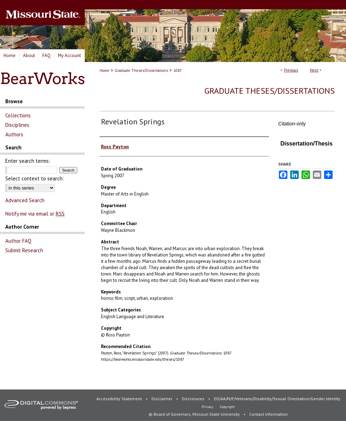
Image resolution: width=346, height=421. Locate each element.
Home (104, 70)
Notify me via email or (35, 213)
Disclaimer (162, 398)
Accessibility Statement (119, 398)
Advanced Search (24, 200)
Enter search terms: (27, 160)
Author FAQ (18, 240)
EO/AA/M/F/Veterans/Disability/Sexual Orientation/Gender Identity (277, 398)
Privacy (208, 406)
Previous (291, 70)
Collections (18, 115)
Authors (14, 134)
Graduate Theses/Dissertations (141, 70)
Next (314, 70)
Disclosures (193, 398)
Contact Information (268, 414)
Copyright (227, 406)
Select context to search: (34, 178)
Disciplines (17, 125)
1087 (177, 70)
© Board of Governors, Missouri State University (195, 414)
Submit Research (24, 250)
